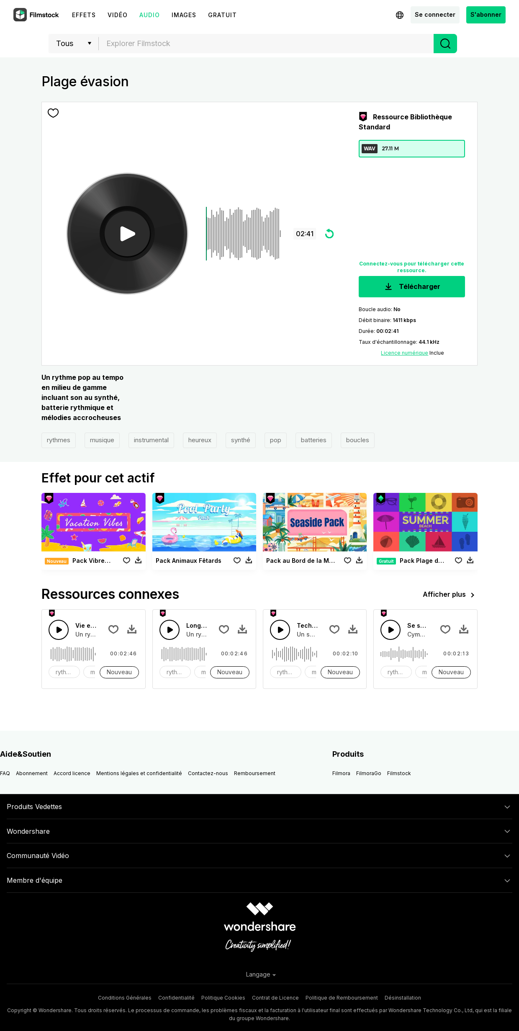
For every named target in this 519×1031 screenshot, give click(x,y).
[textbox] (266, 43)
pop (275, 440)
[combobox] (266, 43)
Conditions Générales (125, 998)
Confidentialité (176, 998)
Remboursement (254, 773)
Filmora (341, 773)
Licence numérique (404, 353)
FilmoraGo (368, 773)
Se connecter (435, 14)
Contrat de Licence (275, 998)
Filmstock (399, 773)
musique (102, 440)
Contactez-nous (208, 773)
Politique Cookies (223, 998)
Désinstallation (403, 998)
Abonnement (32, 773)
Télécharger (411, 287)
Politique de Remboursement (342, 998)
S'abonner (485, 14)
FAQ (5, 773)
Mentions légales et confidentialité (139, 773)
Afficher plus (450, 595)
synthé (240, 440)
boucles (357, 440)
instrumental (151, 440)
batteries (313, 440)
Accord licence (72, 773)
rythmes (58, 440)
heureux (199, 440)
